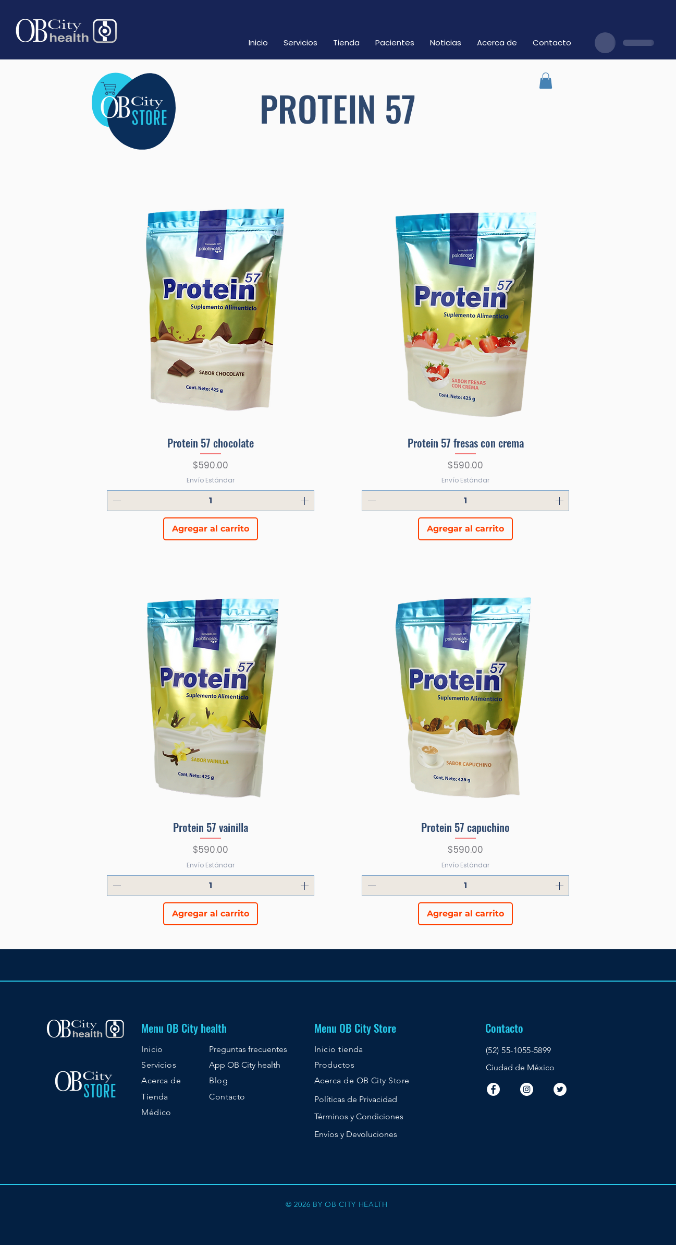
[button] (545, 80)
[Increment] (305, 501)
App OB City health (244, 1065)
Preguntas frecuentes (248, 1049)
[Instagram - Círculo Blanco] (526, 1089)
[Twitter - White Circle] (560, 1089)
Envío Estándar (211, 480)
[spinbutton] (210, 501)
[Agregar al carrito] (210, 528)
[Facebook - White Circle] (493, 1089)
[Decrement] (115, 501)
